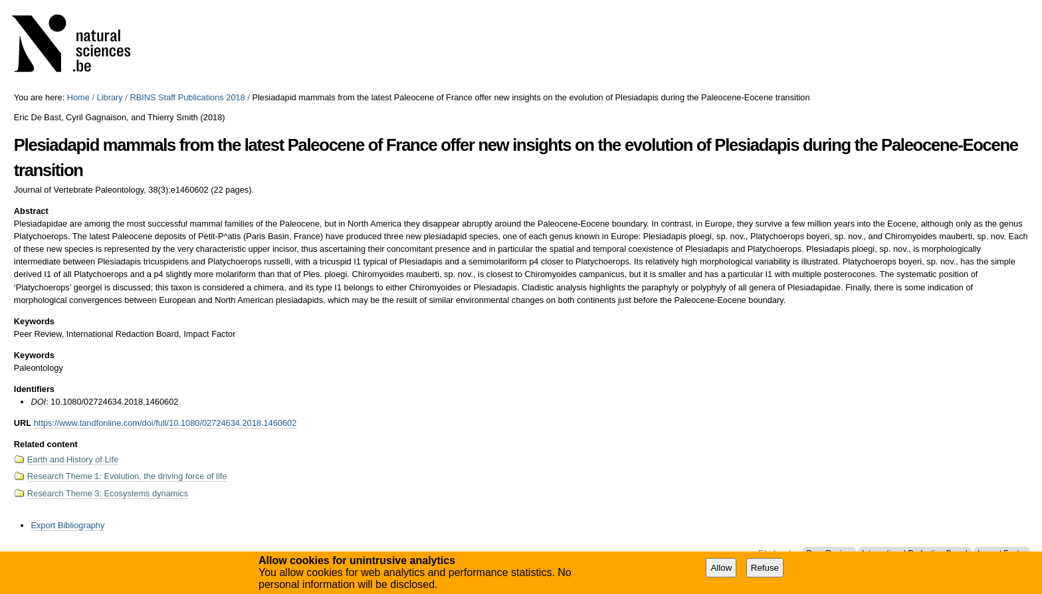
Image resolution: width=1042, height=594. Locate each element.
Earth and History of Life (72, 459)
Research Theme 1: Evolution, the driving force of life (127, 476)
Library (110, 97)
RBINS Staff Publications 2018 (187, 97)
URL (22, 423)
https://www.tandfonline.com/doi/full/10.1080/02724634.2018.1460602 (165, 423)
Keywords (34, 321)
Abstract (31, 211)
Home (78, 97)
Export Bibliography (67, 525)
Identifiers (34, 389)
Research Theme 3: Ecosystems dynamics (107, 493)
